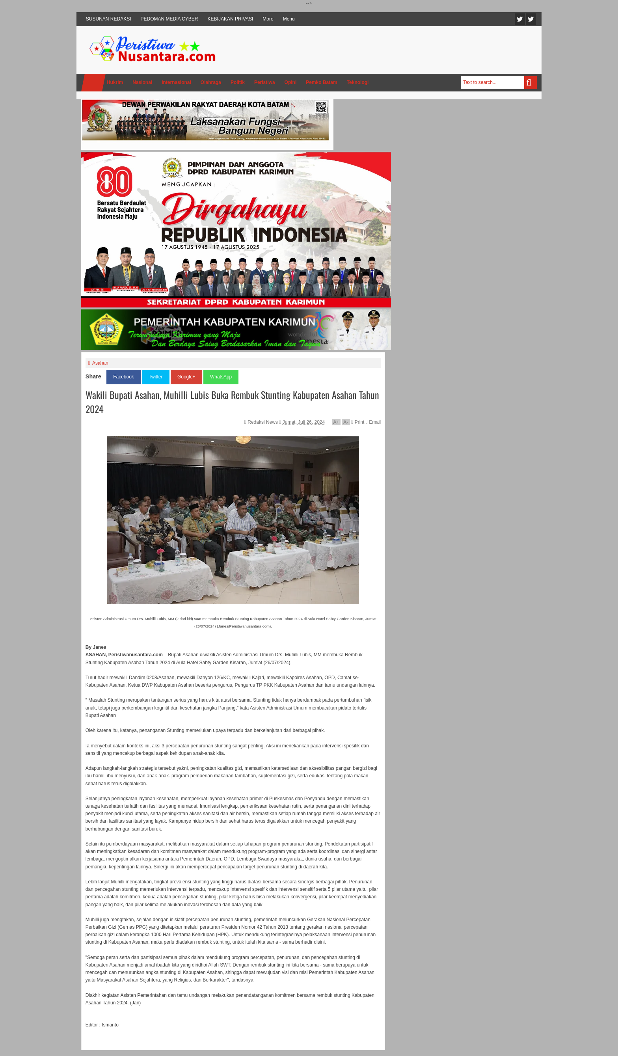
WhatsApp (221, 377)
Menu (289, 19)
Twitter (520, 19)
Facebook (531, 19)
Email (373, 422)
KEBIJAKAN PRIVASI (230, 19)
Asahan (100, 363)
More (267, 19)
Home (93, 82)
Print (357, 422)
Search (530, 82)
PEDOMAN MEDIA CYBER (169, 19)
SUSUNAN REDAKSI (108, 19)
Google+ (186, 377)
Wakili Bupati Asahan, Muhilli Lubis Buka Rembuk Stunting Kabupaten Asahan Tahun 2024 (232, 401)
